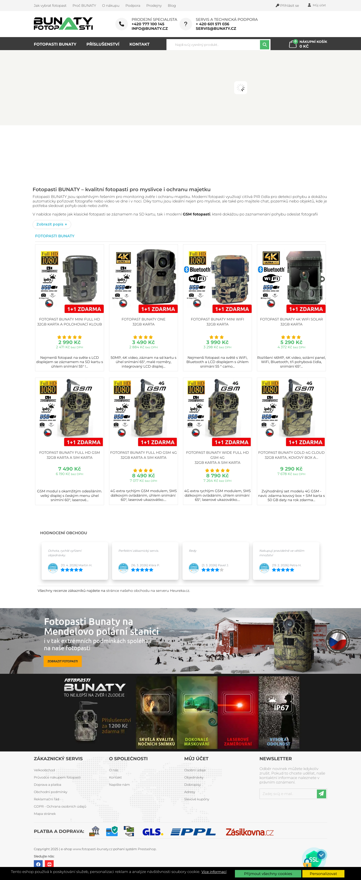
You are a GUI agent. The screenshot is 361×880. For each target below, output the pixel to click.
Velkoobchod (44, 770)
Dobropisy (192, 785)
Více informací (214, 871)
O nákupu (110, 5)
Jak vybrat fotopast (50, 5)
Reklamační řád (46, 799)
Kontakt (115, 778)
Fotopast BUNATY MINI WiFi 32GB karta (217, 321)
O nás (113, 770)
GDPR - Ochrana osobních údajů (60, 807)
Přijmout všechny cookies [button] (268, 873)
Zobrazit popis (50, 224)
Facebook (38, 864)
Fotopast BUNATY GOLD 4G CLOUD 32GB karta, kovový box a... (291, 455)
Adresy (189, 792)
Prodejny (154, 5)
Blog (172, 5)
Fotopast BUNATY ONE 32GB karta (143, 321)
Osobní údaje (195, 770)
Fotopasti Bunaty (54, 236)
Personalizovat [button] (323, 873)
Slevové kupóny (196, 799)
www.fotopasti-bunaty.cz (93, 849)
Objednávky (194, 778)
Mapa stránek (45, 814)
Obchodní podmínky (50, 792)
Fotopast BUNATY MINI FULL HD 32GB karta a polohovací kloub (69, 321)
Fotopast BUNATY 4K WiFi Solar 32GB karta (291, 321)
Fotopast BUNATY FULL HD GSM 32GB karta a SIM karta (69, 455)
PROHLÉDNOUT (82, 169)
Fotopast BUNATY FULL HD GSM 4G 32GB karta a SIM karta (143, 455)
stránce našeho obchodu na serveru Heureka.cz (147, 590)
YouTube (49, 864)
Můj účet (196, 758)
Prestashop (147, 849)
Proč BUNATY (84, 5)
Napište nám (119, 785)
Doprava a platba (47, 785)
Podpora (132, 5)
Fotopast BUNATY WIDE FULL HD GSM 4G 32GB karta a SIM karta (217, 457)
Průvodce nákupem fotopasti (57, 778)
